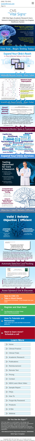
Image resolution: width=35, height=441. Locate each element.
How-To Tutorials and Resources (19, 321)
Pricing (11, 375)
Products (12, 405)
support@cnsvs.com (7, 4)
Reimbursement (15, 366)
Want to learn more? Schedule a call (13, 333)
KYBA (11, 409)
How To (12, 396)
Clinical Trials (14, 353)
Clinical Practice (15, 349)
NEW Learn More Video (18, 383)
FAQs (11, 392)
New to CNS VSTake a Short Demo (19, 299)
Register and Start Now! (19, 310)
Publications (13, 362)
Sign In (3, 6)
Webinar (12, 413)
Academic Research (16, 357)
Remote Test (13, 370)
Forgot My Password (17, 400)
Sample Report (14, 388)
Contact (12, 379)
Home (11, 344)
